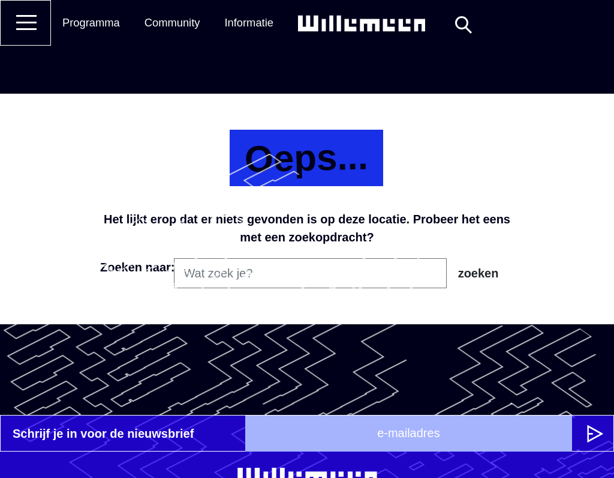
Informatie (248, 22)
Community (172, 22)
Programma (91, 22)
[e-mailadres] (408, 434)
